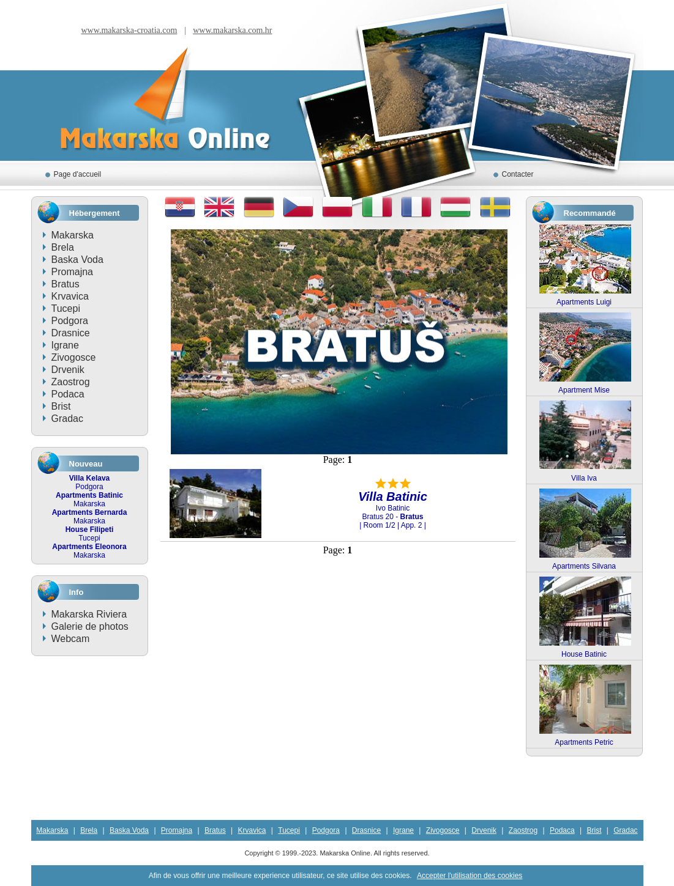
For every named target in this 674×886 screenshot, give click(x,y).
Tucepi (65, 308)
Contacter (518, 174)
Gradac (67, 418)
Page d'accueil (78, 174)
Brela (62, 247)
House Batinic (584, 654)
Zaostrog (70, 382)
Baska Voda (77, 259)
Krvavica (70, 296)
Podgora (70, 321)
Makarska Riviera (89, 614)
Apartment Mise (584, 390)
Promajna (72, 272)
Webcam (70, 638)
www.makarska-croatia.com (129, 30)
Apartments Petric (584, 742)
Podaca (67, 394)
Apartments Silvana (584, 566)
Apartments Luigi (584, 302)
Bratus (65, 284)
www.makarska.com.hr (232, 30)
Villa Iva (584, 478)
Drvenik (67, 369)
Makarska (72, 235)
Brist (61, 406)
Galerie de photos (90, 626)
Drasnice (70, 333)
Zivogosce (73, 357)
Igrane (65, 345)
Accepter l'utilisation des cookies (469, 875)
